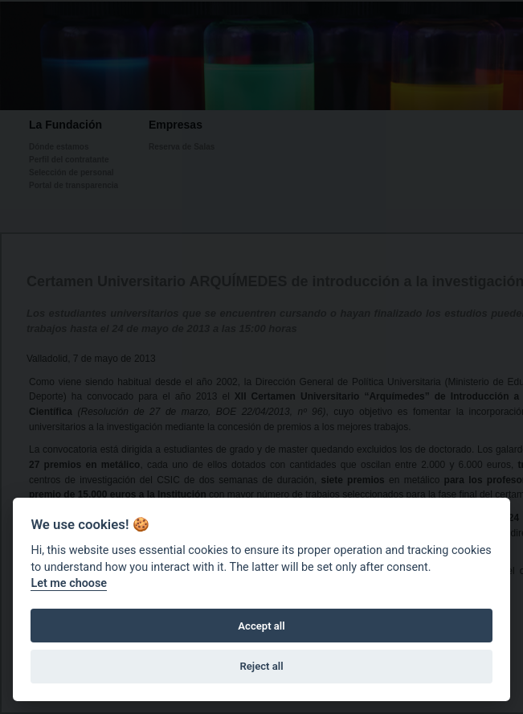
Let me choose (69, 583)
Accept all (261, 626)
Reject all (261, 666)
